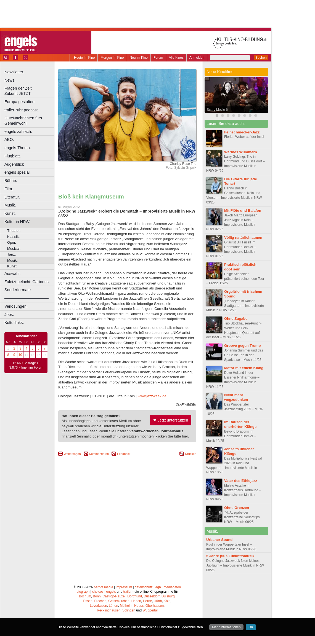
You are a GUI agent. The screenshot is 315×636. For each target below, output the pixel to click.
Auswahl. (12, 273)
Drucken (190, 453)
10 (20, 355)
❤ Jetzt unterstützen (170, 420)
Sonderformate (17, 290)
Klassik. (13, 237)
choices (98, 592)
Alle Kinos (176, 58)
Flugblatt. (12, 156)
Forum (158, 58)
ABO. (9, 139)
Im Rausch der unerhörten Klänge (240, 424)
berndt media (103, 587)
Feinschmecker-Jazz (242, 132)
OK (250, 627)
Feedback (123, 453)
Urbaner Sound (219, 540)
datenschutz (144, 587)
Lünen (113, 606)
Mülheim (126, 606)
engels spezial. (17, 172)
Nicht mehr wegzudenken (236, 397)
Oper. (11, 242)
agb (158, 587)
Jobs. (9, 314)
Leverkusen (98, 606)
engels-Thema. (17, 148)
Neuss (139, 606)
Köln (167, 601)
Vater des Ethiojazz (240, 481)
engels (111, 592)
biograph (82, 592)
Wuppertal (150, 610)
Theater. (13, 231)
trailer (127, 592)
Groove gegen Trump (242, 346)
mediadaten (172, 587)
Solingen (128, 610)
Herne (147, 601)
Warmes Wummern (240, 152)
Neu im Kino (139, 58)
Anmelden (196, 58)
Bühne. (10, 180)
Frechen (100, 601)
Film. (8, 189)
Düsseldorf (152, 596)
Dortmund (134, 596)
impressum (124, 587)
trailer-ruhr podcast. (21, 110)
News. (9, 80)
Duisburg (168, 596)
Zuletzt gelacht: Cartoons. (27, 282)
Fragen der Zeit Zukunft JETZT (29, 91)
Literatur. (12, 197)
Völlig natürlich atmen (243, 237)
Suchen (261, 58)
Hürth (158, 601)
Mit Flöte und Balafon (242, 210)
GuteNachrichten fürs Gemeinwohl (23, 120)
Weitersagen (72, 453)
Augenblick (14, 164)
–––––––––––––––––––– (26, 298)
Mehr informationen (226, 627)
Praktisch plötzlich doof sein (240, 266)
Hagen (136, 601)
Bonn (97, 596)
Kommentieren (99, 453)
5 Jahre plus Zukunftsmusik (230, 556)
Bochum (85, 596)
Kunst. (10, 213)
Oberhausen (154, 606)
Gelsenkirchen (118, 601)
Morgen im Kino (112, 58)
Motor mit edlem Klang (243, 368)
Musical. (13, 248)
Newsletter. (14, 72)
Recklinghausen (108, 610)
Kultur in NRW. (17, 221)
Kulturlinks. (14, 322)
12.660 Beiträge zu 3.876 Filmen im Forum (26, 365)
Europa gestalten (19, 102)
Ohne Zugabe (235, 318)
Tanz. (11, 254)
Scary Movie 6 (217, 110)
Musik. (10, 205)
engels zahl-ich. (18, 131)
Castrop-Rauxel (113, 596)
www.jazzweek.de (152, 396)
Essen (87, 601)
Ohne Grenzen (236, 508)
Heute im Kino (84, 58)
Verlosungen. (16, 306)
